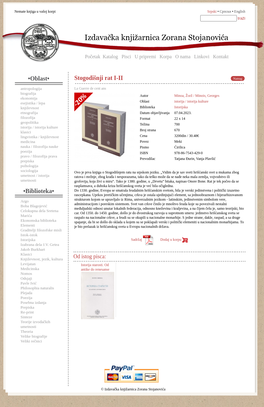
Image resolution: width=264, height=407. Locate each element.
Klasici (26, 254)
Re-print (27, 312)
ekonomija (29, 98)
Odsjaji (26, 278)
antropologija (31, 88)
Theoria (27, 331)
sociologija (29, 170)
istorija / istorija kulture (39, 127)
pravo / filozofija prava (39, 156)
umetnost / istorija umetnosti (35, 178)
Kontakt (221, 56)
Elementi (28, 225)
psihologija (29, 166)
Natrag (237, 78)
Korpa (165, 56)
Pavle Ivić (29, 283)
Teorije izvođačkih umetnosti (35, 324)
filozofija (28, 117)
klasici (26, 132)
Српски (225, 11)
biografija (28, 93)
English (239, 11)
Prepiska (27, 307)
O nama (182, 56)
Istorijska (28, 239)
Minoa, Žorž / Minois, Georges (196, 96)
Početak (92, 56)
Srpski (212, 11)
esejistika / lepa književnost (33, 105)
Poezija (26, 297)
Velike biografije (34, 336)
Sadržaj (142, 239)
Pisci (126, 56)
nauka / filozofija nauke (39, 146)
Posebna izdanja (33, 302)
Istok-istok (29, 235)
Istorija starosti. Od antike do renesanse (95, 267)
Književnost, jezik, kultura (42, 259)
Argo (25, 201)
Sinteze (26, 317)
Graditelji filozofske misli (41, 230)
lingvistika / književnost (40, 137)
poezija (26, 151)
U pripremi (145, 56)
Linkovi (202, 56)
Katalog (110, 56)
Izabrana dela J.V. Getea (40, 244)
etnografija (29, 112)
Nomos (26, 273)
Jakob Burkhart (33, 249)
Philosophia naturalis (37, 288)
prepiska (27, 161)
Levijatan (28, 264)
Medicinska (30, 268)
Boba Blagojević (34, 206)
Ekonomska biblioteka (38, 220)
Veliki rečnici (31, 341)
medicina (28, 141)
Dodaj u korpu (174, 239)
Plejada (26, 293)
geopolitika (29, 122)
